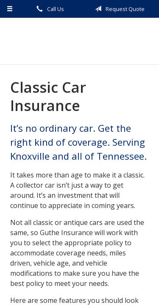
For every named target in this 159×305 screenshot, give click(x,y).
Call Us (48, 9)
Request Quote (118, 9)
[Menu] (10, 9)
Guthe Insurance (79, 41)
